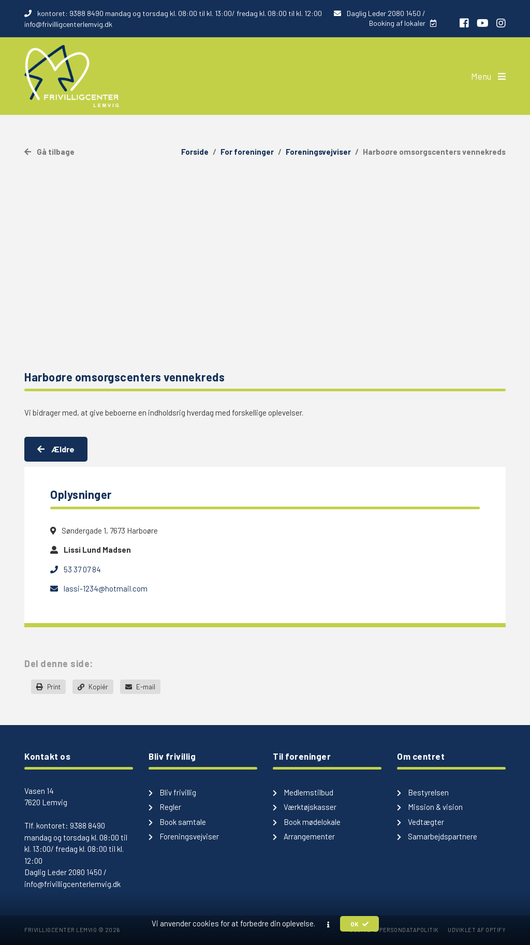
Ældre (56, 449)
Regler (165, 806)
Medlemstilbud (303, 792)
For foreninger (247, 151)
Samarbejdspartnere (437, 836)
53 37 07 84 (75, 569)
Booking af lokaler (402, 23)
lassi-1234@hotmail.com (99, 588)
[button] (328, 924)
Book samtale (177, 821)
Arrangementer (304, 836)
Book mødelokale (307, 821)
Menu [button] (488, 76)
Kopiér (93, 687)
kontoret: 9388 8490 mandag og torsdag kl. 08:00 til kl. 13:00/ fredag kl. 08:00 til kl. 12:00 (173, 13)
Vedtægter (420, 821)
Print (48, 687)
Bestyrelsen (423, 792)
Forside (195, 151)
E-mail (140, 687)
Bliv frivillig (172, 792)
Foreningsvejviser (318, 151)
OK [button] (359, 923)
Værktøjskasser (304, 806)
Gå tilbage (49, 151)
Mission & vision (430, 806)
